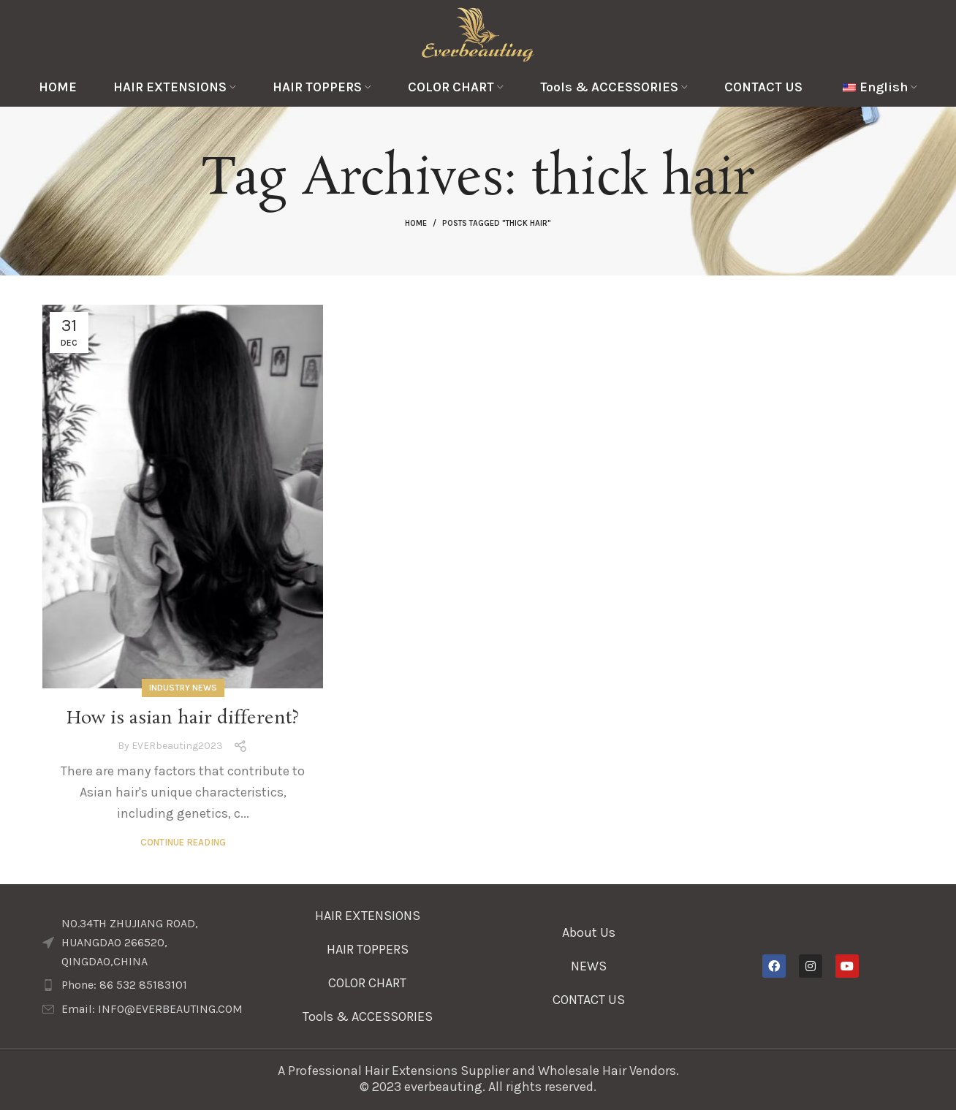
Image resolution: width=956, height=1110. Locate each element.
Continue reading (183, 842)
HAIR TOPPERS (368, 949)
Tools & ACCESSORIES (368, 1016)
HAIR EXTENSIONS (367, 916)
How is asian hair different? (183, 719)
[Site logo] (478, 33)
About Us (588, 932)
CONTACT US (589, 1000)
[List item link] (145, 985)
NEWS (589, 966)
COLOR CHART (367, 983)
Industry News (183, 688)
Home (416, 223)
